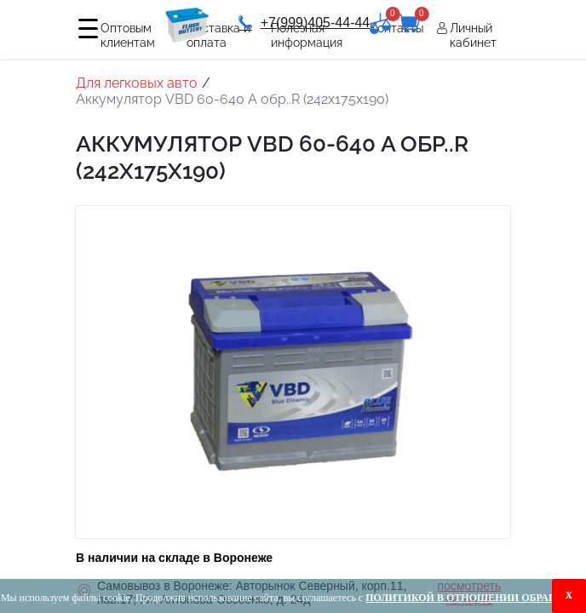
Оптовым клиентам (128, 35)
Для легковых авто (137, 83)
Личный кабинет (473, 35)
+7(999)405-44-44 (304, 22)
